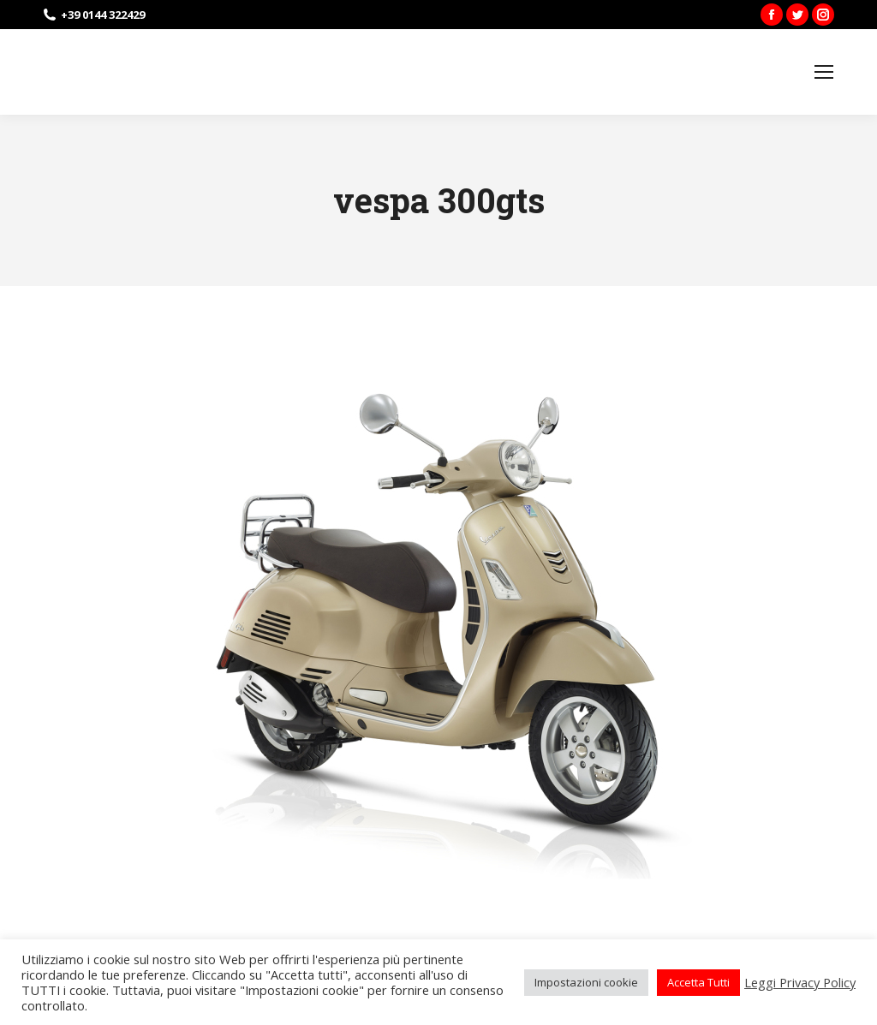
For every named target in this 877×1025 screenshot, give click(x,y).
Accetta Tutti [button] (698, 982)
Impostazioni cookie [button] (586, 982)
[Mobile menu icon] (824, 72)
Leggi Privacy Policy (800, 982)
